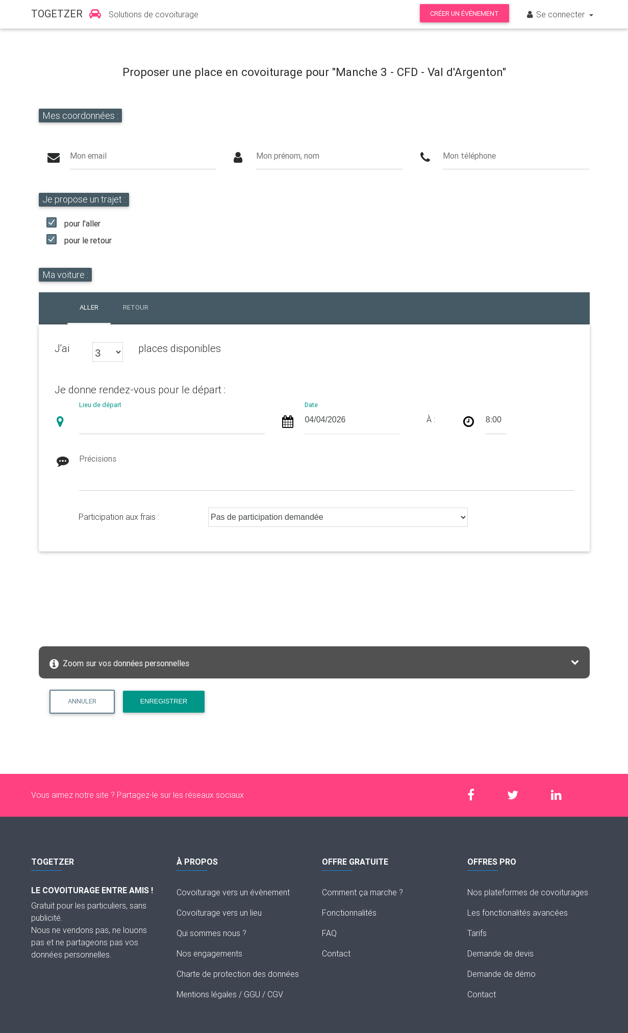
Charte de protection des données (238, 974)
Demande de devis (500, 953)
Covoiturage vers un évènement (233, 892)
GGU (252, 994)
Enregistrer (163, 701)
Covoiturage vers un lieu (219, 913)
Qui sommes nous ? (211, 933)
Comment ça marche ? (362, 892)
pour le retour (88, 240)
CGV (275, 994)
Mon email (88, 155)
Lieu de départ (100, 404)
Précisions (97, 458)
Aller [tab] (89, 307)
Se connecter (556, 14)
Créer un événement (464, 13)
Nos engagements (209, 953)
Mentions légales (207, 994)
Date (311, 404)
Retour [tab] (135, 307)
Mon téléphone (469, 155)
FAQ (329, 933)
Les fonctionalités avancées (517, 913)
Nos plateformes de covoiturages (527, 892)
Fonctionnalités (349, 913)
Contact (336, 953)
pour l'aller (82, 223)
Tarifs (477, 933)
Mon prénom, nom (287, 155)
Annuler (82, 701)
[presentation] (124, 596)
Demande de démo (501, 974)
